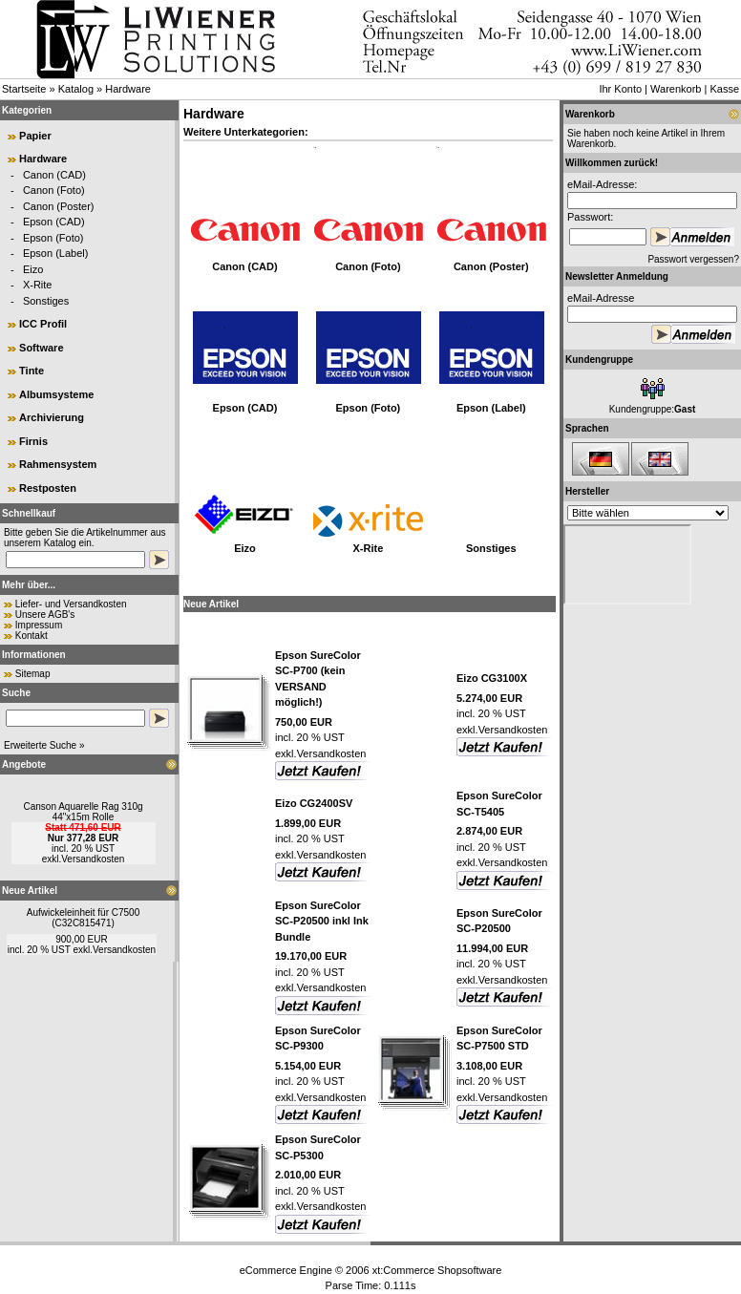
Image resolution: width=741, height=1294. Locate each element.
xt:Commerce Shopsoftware (437, 1270)
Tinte (31, 370)
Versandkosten (92, 859)
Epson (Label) (56, 253)
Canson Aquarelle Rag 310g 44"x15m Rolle (82, 811)
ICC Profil (43, 323)
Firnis (33, 441)
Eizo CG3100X (491, 678)
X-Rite (38, 284)
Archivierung (51, 417)
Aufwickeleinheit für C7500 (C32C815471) (83, 917)
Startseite (24, 89)
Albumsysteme (56, 394)
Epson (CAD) (54, 221)
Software (41, 347)
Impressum (38, 625)
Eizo (33, 269)
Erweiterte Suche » (44, 745)
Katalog (76, 89)
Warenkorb (675, 89)
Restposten (47, 488)
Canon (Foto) (54, 190)
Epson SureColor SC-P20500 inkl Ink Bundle (322, 921)
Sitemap (33, 673)
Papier (35, 135)
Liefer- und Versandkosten (71, 604)
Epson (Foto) (53, 238)
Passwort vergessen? (693, 259)
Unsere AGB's (45, 614)
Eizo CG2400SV (313, 803)
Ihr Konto (620, 89)
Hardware (128, 89)
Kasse (724, 89)
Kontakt (31, 635)
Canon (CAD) (54, 174)
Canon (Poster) (59, 206)
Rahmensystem (57, 464)
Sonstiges (46, 301)
